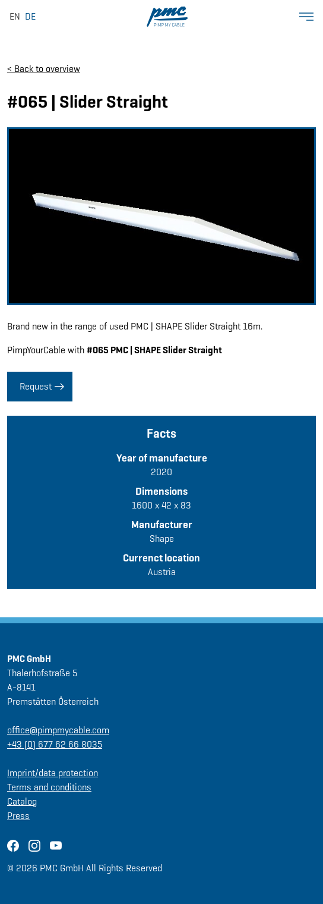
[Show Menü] (306, 16)
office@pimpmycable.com (58, 730)
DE (30, 16)
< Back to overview (43, 68)
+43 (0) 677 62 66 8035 (54, 744)
